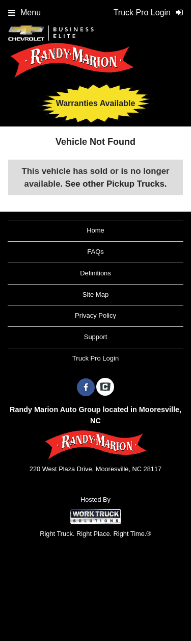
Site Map (95, 294)
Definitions (95, 273)
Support (95, 337)
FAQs (95, 251)
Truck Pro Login (95, 358)
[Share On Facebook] (86, 387)
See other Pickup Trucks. (116, 184)
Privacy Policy (95, 315)
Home (95, 230)
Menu (24, 12)
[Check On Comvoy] (105, 387)
